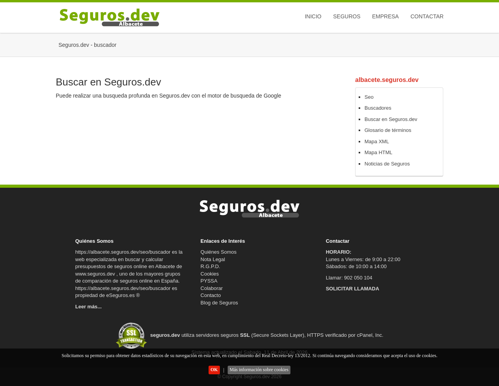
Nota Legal (212, 259)
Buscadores (378, 108)
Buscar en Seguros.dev (391, 119)
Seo (369, 97)
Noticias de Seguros (387, 164)
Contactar (427, 16)
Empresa (385, 16)
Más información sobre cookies (259, 369)
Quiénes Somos (218, 252)
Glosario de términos (388, 130)
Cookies (209, 274)
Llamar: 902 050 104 (349, 278)
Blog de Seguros (219, 303)
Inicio (313, 16)
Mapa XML (377, 141)
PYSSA (208, 281)
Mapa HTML (379, 152)
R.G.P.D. (210, 266)
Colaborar (211, 288)
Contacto (210, 295)
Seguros (346, 16)
